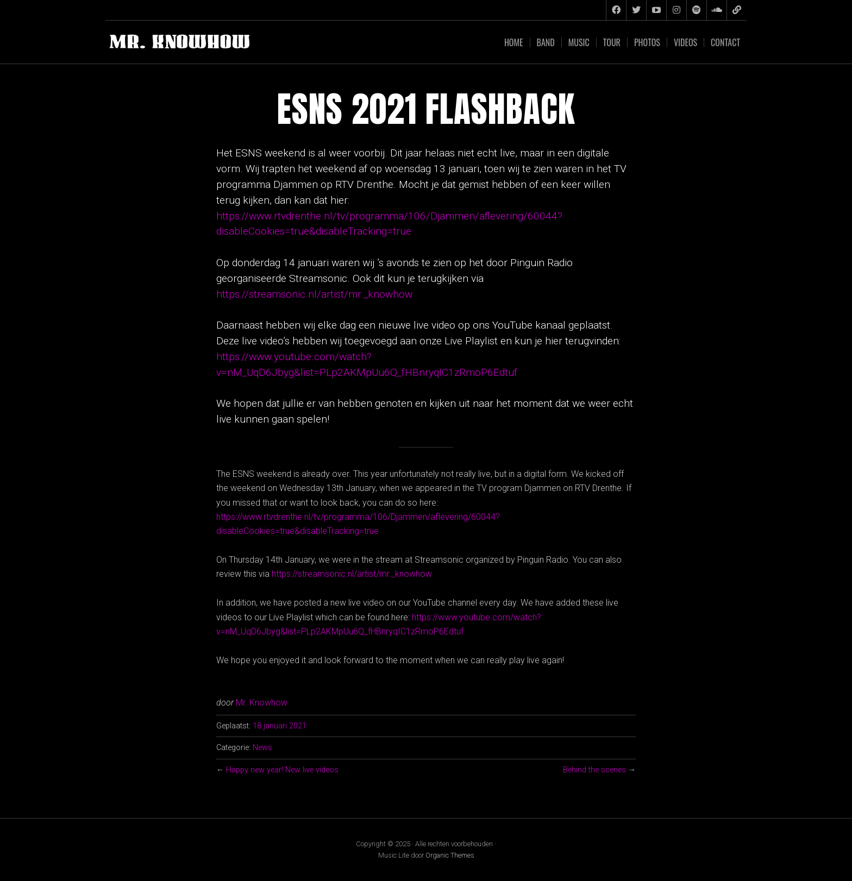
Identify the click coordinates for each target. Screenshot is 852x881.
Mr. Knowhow (261, 702)
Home (513, 42)
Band (546, 42)
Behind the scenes (594, 770)
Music (579, 42)
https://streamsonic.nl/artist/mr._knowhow (314, 294)
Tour (612, 42)
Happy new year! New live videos (282, 770)
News (262, 747)
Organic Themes (449, 855)
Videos (685, 42)
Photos (647, 42)
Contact (725, 42)
